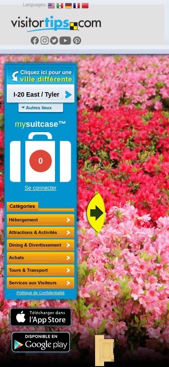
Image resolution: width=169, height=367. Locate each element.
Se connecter (41, 188)
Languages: (34, 4)
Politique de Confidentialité (41, 293)
